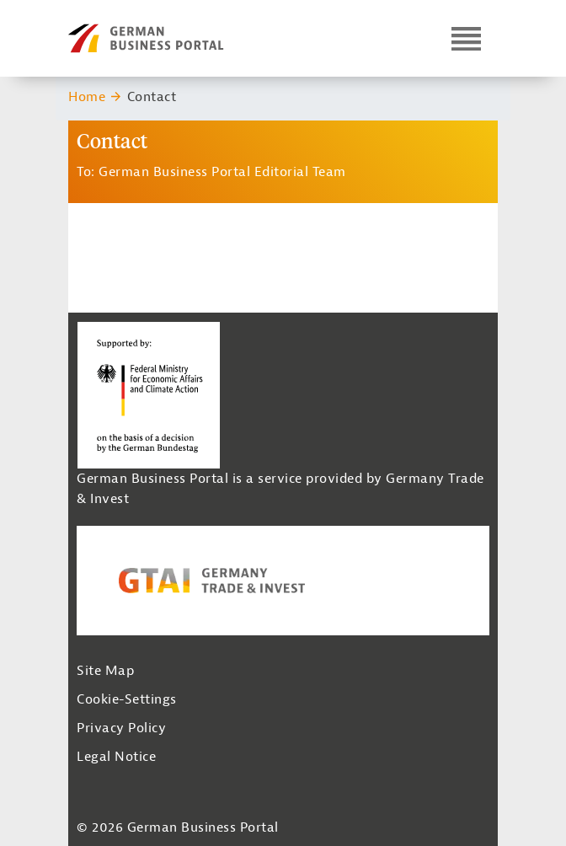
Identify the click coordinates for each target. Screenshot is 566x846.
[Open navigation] (466, 38)
